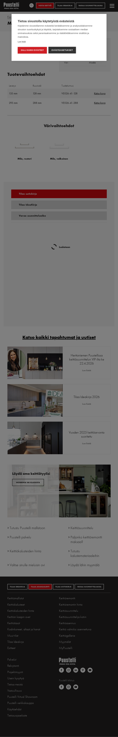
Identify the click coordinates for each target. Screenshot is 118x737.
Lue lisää (22, 41)
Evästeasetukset (62, 50)
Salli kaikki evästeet (32, 50)
